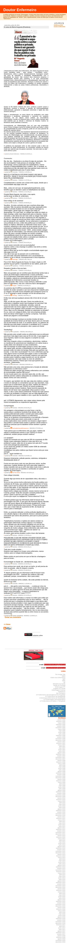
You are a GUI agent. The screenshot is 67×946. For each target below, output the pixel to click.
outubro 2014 (61, 884)
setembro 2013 (60, 867)
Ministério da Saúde (59, 684)
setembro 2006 (60, 735)
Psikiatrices (61, 691)
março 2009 (61, 782)
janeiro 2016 (61, 907)
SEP (64, 679)
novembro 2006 (60, 738)
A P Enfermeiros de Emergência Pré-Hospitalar (50, 695)
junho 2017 (61, 928)
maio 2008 (62, 767)
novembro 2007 (60, 757)
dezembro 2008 (60, 778)
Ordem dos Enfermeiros (57, 677)
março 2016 (61, 910)
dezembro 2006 (60, 740)
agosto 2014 (61, 881)
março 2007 (61, 745)
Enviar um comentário (13, 617)
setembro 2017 (60, 932)
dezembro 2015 (60, 906)
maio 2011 (62, 823)
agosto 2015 (61, 900)
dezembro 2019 (60, 942)
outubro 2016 (61, 920)
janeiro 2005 (61, 720)
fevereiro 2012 (60, 837)
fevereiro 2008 (60, 762)
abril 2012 (62, 840)
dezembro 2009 (60, 796)
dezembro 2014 (60, 887)
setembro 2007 (60, 754)
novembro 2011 (60, 832)
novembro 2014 (60, 885)
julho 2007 (62, 751)
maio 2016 (62, 914)
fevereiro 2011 (60, 818)
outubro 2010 (61, 812)
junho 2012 (61, 843)
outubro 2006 (61, 737)
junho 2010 (61, 806)
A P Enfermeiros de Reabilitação (55, 696)
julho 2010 (62, 807)
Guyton (14, 285)
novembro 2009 (60, 795)
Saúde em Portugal (59, 685)
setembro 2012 (60, 848)
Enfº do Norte (16, 472)
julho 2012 (62, 845)
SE (64, 682)
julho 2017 (62, 929)
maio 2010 (62, 804)
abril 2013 (62, 859)
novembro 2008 (60, 776)
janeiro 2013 (61, 854)
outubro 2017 (61, 934)
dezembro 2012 (60, 853)
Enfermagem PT (60, 687)
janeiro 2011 (61, 817)
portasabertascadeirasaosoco (20, 428)
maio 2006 (62, 731)
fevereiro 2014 (60, 871)
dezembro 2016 (60, 923)
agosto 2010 (61, 809)
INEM (63, 676)
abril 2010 (62, 803)
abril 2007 (62, 746)
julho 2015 (62, 898)
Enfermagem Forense (58, 690)
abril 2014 (62, 875)
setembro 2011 (60, 829)
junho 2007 (61, 749)
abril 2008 (62, 765)
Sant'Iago (15, 259)
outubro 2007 (61, 756)
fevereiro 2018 (60, 937)
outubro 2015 (61, 903)
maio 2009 (62, 785)
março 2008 (61, 763)
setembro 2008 (60, 773)
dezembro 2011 (60, 834)
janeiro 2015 (61, 889)
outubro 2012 (61, 849)
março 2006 (61, 729)
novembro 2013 (60, 870)
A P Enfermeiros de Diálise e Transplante (52, 701)
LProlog (14, 295)
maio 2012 (62, 842)
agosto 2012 (61, 846)
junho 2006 (61, 732)
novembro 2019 (60, 940)
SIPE (63, 681)
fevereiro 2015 (60, 890)
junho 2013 (61, 862)
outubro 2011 (61, 831)
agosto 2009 (61, 790)
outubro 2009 (61, 793)
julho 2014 (62, 879)
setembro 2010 (60, 810)
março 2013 (61, 857)
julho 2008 (62, 770)
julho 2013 (62, 864)
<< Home (7, 624)
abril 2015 (62, 893)
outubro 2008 (61, 774)
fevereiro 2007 (60, 743)
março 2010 (61, 801)
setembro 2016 (60, 918)
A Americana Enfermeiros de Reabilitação (52, 698)
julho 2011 (62, 826)
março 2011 (61, 820)
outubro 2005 (61, 726)
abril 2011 (62, 821)
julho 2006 (62, 734)
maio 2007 (62, 748)
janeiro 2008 (61, 760)
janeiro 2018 (61, 936)
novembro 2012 (60, 851)
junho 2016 (61, 915)
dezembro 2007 (60, 759)
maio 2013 (62, 860)
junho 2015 (61, 896)
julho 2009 (62, 788)
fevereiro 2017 (60, 925)
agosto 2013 (61, 865)
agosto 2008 (61, 771)
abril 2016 (62, 912)
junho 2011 (61, 824)
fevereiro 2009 (60, 781)
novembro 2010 (60, 813)
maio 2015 (62, 895)
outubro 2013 (61, 868)
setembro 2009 (60, 792)
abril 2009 (62, 784)
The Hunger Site (60, 674)
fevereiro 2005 (60, 721)
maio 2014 (62, 876)
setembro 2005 (60, 724)
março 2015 (61, 892)
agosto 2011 (61, 828)
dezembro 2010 (60, 815)
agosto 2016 (61, 917)
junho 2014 (61, 878)
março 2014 (61, 873)
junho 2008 (61, 768)
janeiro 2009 (61, 779)
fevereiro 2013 (60, 856)
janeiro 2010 (61, 798)
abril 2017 (62, 926)
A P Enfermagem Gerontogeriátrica (54, 699)
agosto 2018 (61, 939)
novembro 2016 (60, 921)
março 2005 (61, 723)
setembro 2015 (60, 901)
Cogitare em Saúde (59, 688)
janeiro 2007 (61, 742)
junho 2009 (61, 787)
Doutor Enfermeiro (19, 10)
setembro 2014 (60, 882)
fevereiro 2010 (60, 799)
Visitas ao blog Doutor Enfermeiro (59, 25)
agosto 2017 (61, 931)
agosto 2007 (61, 752)
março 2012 (61, 839)
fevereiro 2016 (60, 909)
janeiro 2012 (61, 835)
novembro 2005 (60, 727)
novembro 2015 (60, 904)
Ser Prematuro (60, 693)
